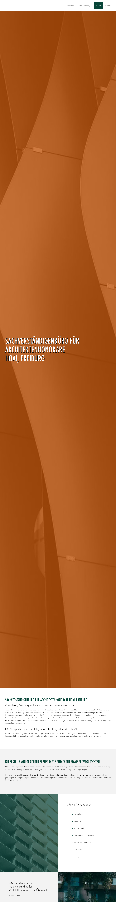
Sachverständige (85, 5)
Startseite (70, 5)
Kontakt (108, 5)
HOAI (98, 5)
